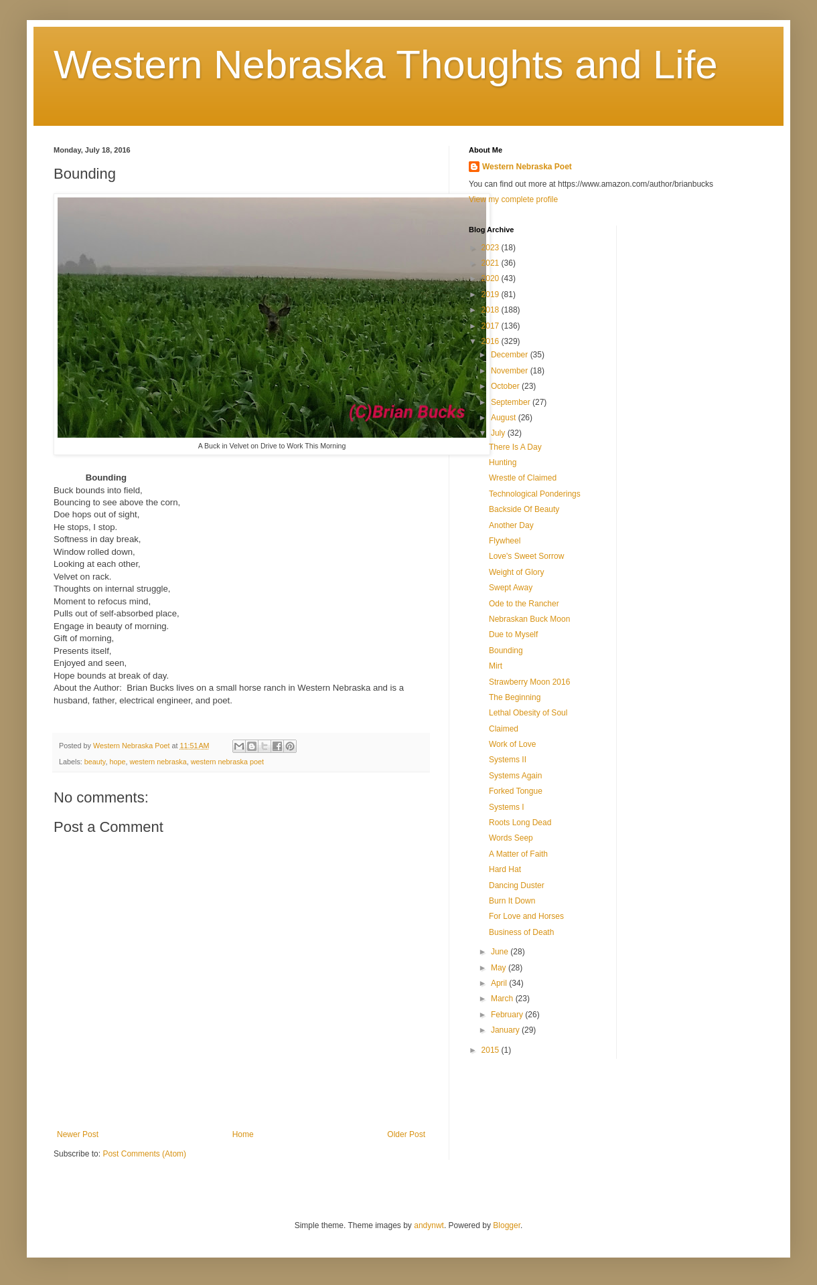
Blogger (506, 1225)
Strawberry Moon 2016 (529, 682)
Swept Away (510, 587)
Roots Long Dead (520, 822)
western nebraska (157, 762)
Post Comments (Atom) (144, 1154)
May (499, 967)
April (500, 983)
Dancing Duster (516, 885)
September (511, 402)
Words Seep (511, 838)
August (504, 417)
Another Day (511, 525)
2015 (491, 1050)
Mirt (495, 666)
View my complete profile (513, 199)
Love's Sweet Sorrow (526, 556)
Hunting (502, 462)
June (500, 951)
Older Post (406, 1134)
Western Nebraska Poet (527, 166)
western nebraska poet (227, 762)
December (510, 354)
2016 (491, 341)
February (508, 1014)
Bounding (506, 650)
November (510, 370)
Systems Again (515, 775)
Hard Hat (505, 869)
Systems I (506, 807)
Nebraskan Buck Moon (529, 619)
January (506, 1030)
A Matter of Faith (518, 854)
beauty (95, 762)
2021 (491, 263)
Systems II (507, 759)
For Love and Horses (526, 916)
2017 (491, 326)
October (506, 386)
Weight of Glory (516, 572)
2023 (491, 247)
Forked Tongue (515, 791)
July (499, 433)
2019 (491, 294)
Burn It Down (512, 901)
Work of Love (512, 744)
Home (243, 1134)
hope (117, 762)
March (503, 998)
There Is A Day (515, 447)
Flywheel (504, 540)
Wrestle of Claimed (522, 478)
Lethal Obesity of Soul (528, 712)
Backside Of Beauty (524, 509)
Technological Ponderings (535, 494)
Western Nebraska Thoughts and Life (386, 64)
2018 (491, 310)
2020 (491, 278)
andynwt (429, 1225)
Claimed (503, 729)
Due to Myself (513, 634)
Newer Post (77, 1134)
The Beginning (514, 697)
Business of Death (521, 932)
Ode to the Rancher (524, 603)
